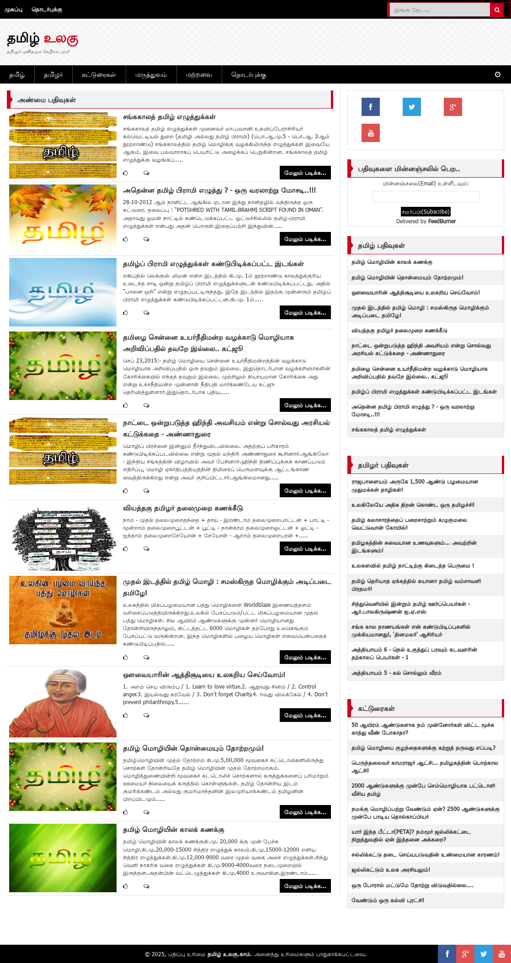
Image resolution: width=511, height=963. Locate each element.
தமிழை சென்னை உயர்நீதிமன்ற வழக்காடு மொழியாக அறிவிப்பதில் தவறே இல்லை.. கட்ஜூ (419, 372)
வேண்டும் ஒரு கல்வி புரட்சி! (387, 900)
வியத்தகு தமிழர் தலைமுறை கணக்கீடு (183, 507)
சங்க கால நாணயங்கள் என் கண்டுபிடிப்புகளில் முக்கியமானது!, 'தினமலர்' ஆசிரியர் (410, 630)
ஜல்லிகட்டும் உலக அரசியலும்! (390, 869)
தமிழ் (17, 74)
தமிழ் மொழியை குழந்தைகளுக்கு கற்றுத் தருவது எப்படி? (423, 747)
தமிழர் (53, 74)
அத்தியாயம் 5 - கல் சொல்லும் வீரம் (396, 672)
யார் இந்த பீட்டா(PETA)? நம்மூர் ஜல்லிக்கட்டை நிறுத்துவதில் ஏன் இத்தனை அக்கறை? (411, 835)
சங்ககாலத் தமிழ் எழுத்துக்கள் (169, 116)
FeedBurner (442, 221)
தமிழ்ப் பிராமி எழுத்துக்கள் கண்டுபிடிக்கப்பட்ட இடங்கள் (213, 263)
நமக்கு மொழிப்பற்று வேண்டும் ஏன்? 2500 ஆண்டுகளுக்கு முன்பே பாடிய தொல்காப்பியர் (425, 812)
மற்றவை (199, 74)
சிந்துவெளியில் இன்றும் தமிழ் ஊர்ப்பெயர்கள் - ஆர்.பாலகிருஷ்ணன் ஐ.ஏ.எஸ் (410, 607)
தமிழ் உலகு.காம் (229, 954)
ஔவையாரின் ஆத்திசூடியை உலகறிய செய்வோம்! (204, 674)
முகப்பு (13, 9)
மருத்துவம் (151, 74)
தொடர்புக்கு (47, 9)
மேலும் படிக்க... (305, 172)
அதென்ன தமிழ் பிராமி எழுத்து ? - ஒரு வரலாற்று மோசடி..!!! (219, 190)
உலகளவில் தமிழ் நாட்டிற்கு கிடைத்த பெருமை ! (412, 565)
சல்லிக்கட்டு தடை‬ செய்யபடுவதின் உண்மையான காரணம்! (425, 854)
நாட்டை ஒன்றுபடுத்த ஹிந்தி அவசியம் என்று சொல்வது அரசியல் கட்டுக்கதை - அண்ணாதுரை (421, 349)
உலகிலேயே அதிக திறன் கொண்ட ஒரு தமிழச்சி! (412, 504)
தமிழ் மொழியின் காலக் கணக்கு (173, 829)
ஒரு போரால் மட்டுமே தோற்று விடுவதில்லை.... (412, 885)
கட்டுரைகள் (99, 74)
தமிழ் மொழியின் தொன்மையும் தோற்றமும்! (193, 748)
